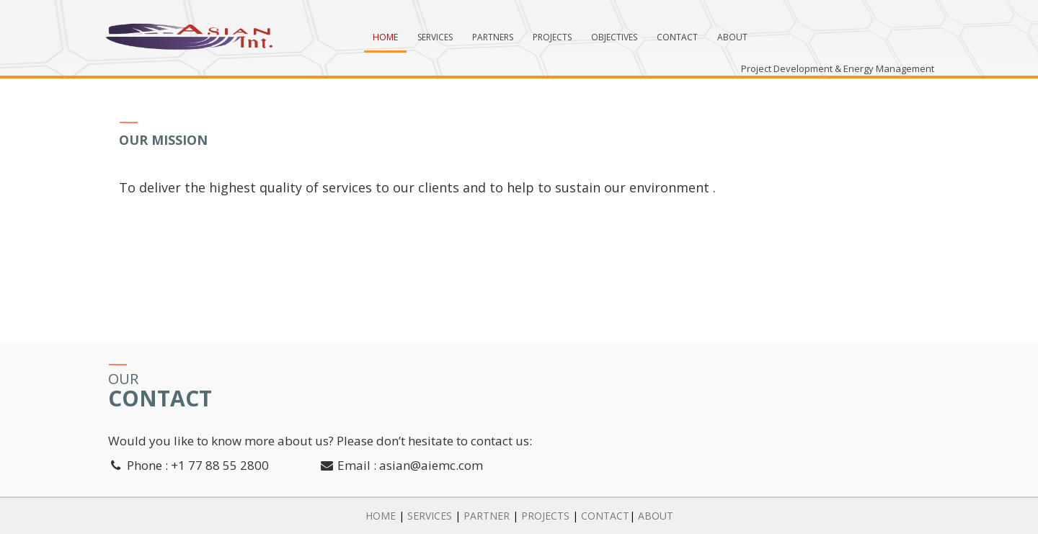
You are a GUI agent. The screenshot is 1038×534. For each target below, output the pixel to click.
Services (435, 37)
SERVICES (429, 515)
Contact (677, 37)
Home (385, 37)
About (732, 37)
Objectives (614, 37)
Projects (552, 37)
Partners (492, 37)
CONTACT (605, 515)
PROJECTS (545, 515)
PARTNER (486, 515)
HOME (380, 515)
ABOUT (655, 515)
